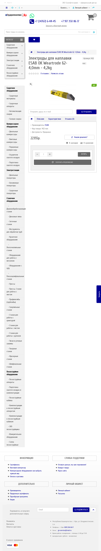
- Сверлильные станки (13, 308)
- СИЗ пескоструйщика (13, 427)
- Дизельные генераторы (12, 176)
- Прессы (11, 284)
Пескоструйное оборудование (12, 74)
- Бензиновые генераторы (13, 184)
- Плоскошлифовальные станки (15, 276)
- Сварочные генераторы (12, 192)
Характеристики (54, 119)
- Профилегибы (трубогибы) (13, 300)
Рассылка (61, 493)
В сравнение (86, 143)
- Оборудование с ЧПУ (14, 267)
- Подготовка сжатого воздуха (13, 163)
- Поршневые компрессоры (12, 148)
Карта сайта (62, 471)
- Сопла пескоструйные (12, 443)
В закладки (72, 143)
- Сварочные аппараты (12, 104)
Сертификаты (15, 465)
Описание (40, 119)
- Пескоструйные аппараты (14, 380)
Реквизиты (10, 521)
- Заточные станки (12, 222)
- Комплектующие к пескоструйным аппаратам (14, 408)
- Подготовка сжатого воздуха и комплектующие (14, 390)
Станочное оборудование (12, 66)
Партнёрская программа (19, 496)
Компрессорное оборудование (13, 54)
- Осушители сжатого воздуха (13, 156)
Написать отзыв (57, 73)
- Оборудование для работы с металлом (14, 258)
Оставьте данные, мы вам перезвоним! (72, 465)
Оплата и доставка (16, 476)
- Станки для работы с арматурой (12, 318)
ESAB (47, 125)
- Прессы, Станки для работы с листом (14, 292)
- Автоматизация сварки (14, 112)
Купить (84, 154)
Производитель (15, 490)
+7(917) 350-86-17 (69, 527)
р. (65, 8)
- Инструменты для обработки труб (14, 230)
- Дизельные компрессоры (12, 132)
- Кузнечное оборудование (12, 238)
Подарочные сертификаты (19, 493)
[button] (87, 39)
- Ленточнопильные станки (14, 247)
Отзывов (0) (69, 119)
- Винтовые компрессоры (12, 140)
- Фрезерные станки (12, 357)
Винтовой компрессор (18, 468)
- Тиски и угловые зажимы (14, 342)
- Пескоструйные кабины (14, 399)
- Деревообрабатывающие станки (15, 209)
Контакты (10, 524)
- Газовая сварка (14, 119)
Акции (12, 499)
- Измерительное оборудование (14, 435)
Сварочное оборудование (12, 46)
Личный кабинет (64, 490)
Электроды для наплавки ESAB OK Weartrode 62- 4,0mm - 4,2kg (61, 52)
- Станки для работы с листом (13, 326)
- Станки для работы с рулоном (14, 334)
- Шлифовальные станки (14, 365)
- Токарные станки (12, 350)
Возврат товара (63, 468)
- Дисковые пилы (14, 216)
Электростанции (13, 60)
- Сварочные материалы (12, 97)
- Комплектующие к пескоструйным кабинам (14, 419)
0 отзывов (45, 73)
